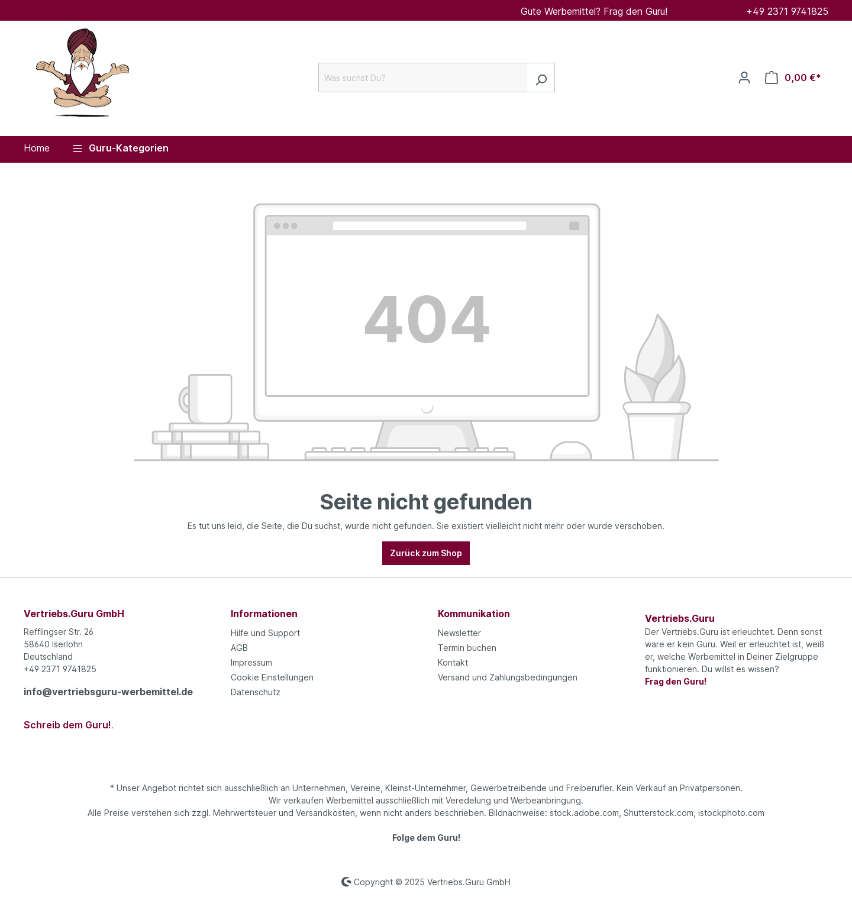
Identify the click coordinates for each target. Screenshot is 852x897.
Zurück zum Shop (426, 553)
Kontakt (453, 662)
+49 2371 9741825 (787, 11)
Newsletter (459, 633)
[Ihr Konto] (744, 77)
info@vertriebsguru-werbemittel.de (108, 692)
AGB (239, 648)
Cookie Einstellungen (272, 677)
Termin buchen (467, 648)
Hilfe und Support (265, 633)
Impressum (251, 662)
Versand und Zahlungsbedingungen (507, 677)
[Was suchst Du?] (423, 77)
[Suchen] (541, 77)
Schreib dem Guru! (67, 725)
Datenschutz (255, 692)
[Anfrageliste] (793, 77)
